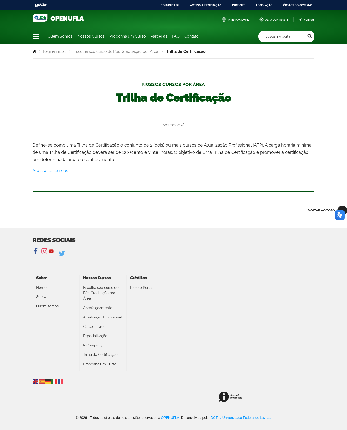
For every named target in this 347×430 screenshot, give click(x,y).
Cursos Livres (94, 326)
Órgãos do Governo (297, 5)
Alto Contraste (276, 19)
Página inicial (54, 51)
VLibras (309, 19)
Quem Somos (60, 36)
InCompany (92, 345)
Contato (191, 36)
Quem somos (47, 306)
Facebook (36, 251)
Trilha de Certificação (100, 354)
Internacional (238, 19)
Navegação (36, 37)
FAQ (176, 36)
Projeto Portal (141, 287)
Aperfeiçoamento (97, 308)
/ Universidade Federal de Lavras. (245, 418)
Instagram (43, 251)
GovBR (41, 5)
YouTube (51, 251)
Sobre (41, 297)
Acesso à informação (205, 5)
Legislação (264, 5)
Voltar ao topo (321, 210)
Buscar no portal (278, 36)
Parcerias (159, 36)
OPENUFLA (170, 418)
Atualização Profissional (102, 317)
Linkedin (62, 254)
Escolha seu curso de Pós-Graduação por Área (116, 51)
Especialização (95, 336)
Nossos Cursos (91, 36)
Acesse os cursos (50, 170)
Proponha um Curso (127, 36)
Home (41, 287)
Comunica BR (170, 5)
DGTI (215, 418)
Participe (238, 5)
